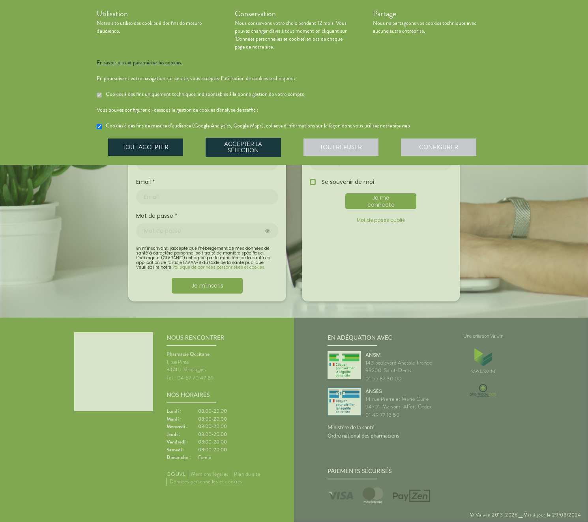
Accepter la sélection (245, 147)
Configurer (442, 147)
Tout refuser (343, 147)
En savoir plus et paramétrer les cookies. (139, 63)
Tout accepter (146, 147)
